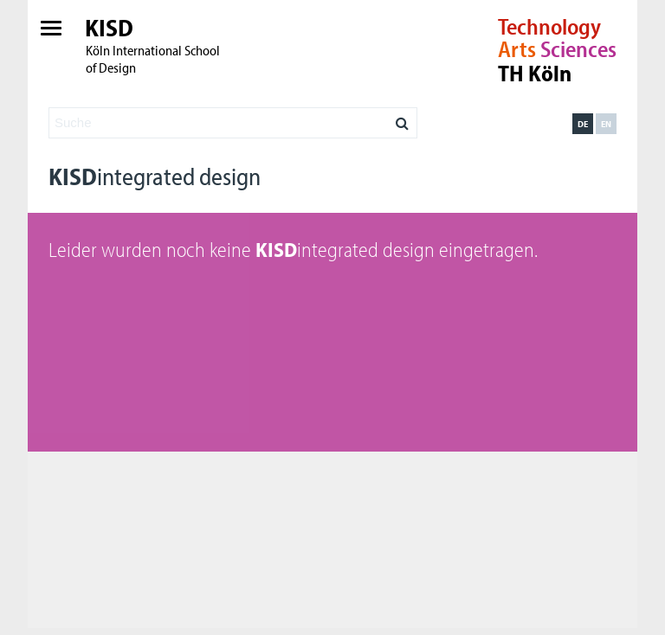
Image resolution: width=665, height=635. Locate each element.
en (606, 124)
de (583, 124)
